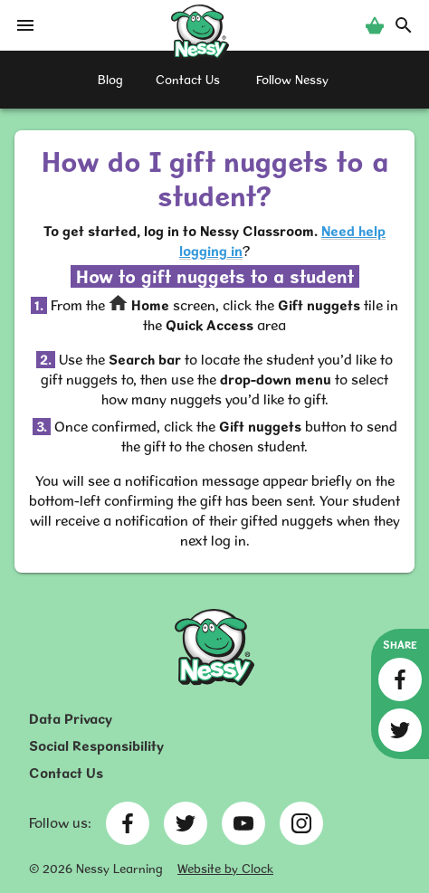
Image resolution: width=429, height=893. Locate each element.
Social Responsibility (96, 746)
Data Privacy (70, 718)
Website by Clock (225, 868)
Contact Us (66, 773)
